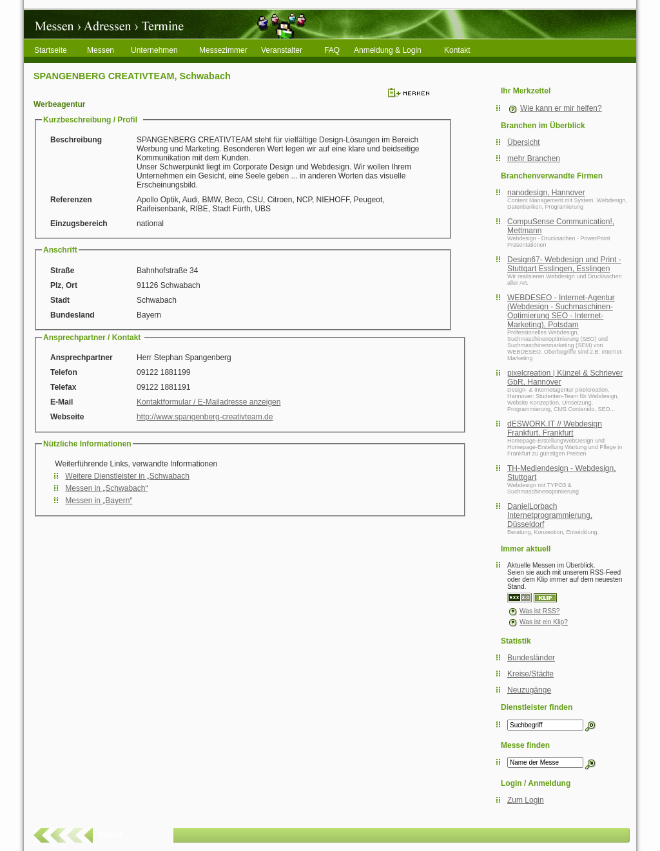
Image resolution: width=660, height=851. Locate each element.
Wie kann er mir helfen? (561, 108)
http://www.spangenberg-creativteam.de (205, 416)
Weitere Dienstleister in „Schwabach (127, 476)
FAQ (332, 50)
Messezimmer (223, 50)
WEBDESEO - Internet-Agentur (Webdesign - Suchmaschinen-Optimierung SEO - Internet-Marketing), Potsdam (561, 311)
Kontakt (457, 50)
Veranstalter (281, 50)
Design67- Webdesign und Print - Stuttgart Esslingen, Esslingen (564, 264)
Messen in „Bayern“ (98, 500)
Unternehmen (154, 50)
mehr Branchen (533, 158)
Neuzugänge (529, 689)
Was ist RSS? (533, 611)
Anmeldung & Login (388, 50)
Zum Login (525, 800)
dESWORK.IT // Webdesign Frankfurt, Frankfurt (554, 428)
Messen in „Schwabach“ (106, 488)
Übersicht (523, 142)
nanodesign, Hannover (546, 192)
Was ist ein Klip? (537, 622)
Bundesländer (531, 657)
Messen (100, 50)
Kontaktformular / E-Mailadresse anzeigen (208, 401)
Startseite (50, 50)
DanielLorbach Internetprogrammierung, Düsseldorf (549, 515)
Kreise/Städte (530, 673)
